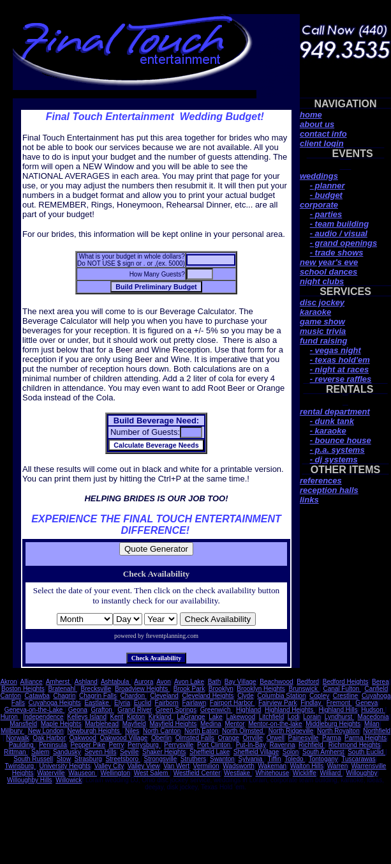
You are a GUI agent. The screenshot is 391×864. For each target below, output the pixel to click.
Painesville (303, 737)
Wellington (116, 773)
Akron (8, 681)
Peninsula (53, 744)
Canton (11, 695)
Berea (380, 681)
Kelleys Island (87, 716)
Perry (116, 744)
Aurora (143, 681)
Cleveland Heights (207, 695)
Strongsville (160, 758)
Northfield (376, 730)
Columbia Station (281, 695)
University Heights (65, 765)
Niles (132, 730)
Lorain (312, 716)
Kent (117, 716)
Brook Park (189, 688)
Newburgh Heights (94, 730)
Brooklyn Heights (261, 688)
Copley (319, 695)
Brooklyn (221, 688)
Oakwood (83, 737)
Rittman (15, 751)
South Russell (33, 758)
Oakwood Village (123, 737)
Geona (77, 709)
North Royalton (338, 730)
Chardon (134, 695)
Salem (40, 751)
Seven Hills (100, 751)
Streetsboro (122, 758)
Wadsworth (239, 765)
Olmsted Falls (194, 737)
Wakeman (272, 765)
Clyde (245, 695)
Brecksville (96, 688)
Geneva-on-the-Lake (34, 709)
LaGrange (191, 716)
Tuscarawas (358, 758)
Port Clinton (214, 744)
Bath (214, 681)
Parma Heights (365, 737)
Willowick (68, 780)
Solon (291, 751)
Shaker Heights (164, 751)
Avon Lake (189, 681)
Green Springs (176, 709)
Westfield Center (197, 773)
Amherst (58, 681)
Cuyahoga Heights (55, 702)
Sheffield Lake (209, 751)
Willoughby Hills (29, 780)
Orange (228, 737)
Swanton (222, 758)
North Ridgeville (291, 730)
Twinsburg (20, 765)
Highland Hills (338, 709)
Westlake (238, 773)
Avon (163, 681)
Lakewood (241, 716)
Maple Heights (61, 723)
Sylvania (251, 758)
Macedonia (373, 716)
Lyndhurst (339, 716)
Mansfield (23, 723)
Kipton (136, 716)
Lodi (294, 716)
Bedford (308, 681)
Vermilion (206, 765)
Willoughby (362, 773)
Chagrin (64, 695)
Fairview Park (277, 702)
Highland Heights (290, 709)
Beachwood (276, 681)
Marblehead (102, 723)
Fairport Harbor (232, 702)
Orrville (252, 737)
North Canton (162, 730)
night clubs (322, 281)
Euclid (142, 702)
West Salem (152, 773)
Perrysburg (144, 744)
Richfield (312, 744)
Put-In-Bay (251, 744)
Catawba (36, 695)
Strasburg (87, 758)
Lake (216, 716)
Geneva (366, 702)
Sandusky (67, 751)
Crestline (345, 695)
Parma (331, 737)
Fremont (339, 702)
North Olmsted (243, 730)
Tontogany (323, 758)
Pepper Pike (87, 744)
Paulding (22, 744)
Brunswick (303, 688)
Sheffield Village (256, 751)
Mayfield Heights (172, 723)
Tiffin (274, 758)
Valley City (109, 765)
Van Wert (176, 765)
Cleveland (164, 695)
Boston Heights (23, 688)
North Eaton (201, 730)
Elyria (122, 702)
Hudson (373, 709)
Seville (129, 751)
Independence (43, 716)
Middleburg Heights (333, 723)
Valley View (144, 765)
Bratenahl (62, 688)
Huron (10, 716)
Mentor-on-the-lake (275, 723)
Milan (372, 723)
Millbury (12, 730)
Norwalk (17, 737)
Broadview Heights (142, 688)
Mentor (234, 723)
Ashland (86, 681)
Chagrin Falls (98, 695)
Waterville (51, 773)
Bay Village (240, 681)
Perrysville (178, 744)
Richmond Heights (354, 744)
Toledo (294, 758)
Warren (337, 765)
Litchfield (271, 716)
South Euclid (366, 751)
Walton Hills (306, 765)
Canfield (376, 688)
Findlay (311, 702)
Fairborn (167, 702)
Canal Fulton (341, 688)
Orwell (275, 737)
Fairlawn (194, 702)
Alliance (31, 681)
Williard (331, 773)
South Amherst (323, 751)
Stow (64, 758)
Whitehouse (272, 773)
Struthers (194, 758)
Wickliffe (304, 773)
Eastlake (97, 702)
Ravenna (282, 744)
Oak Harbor (49, 737)
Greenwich (216, 709)
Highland (248, 709)
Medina (210, 723)
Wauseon (82, 773)
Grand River (134, 709)
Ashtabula (116, 681)
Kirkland (161, 716)
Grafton (102, 709)
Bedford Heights (346, 681)
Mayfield (134, 723)
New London (46, 730)
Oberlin (161, 737)
